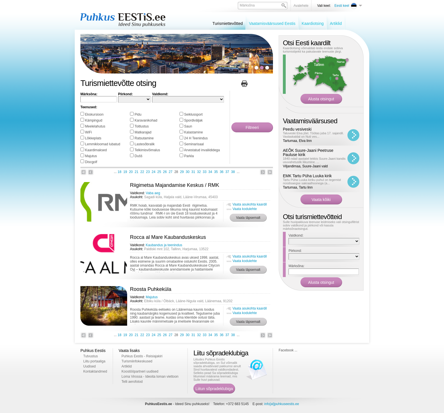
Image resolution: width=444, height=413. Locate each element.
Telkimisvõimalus (147, 150)
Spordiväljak (193, 120)
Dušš (138, 156)
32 (199, 172)
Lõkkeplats (93, 138)
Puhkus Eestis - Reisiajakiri (142, 356)
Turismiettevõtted (227, 23)
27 (170, 172)
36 (221, 172)
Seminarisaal (194, 144)
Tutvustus (90, 356)
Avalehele (301, 6)
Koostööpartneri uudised (139, 371)
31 (193, 172)
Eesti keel (341, 6)
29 (182, 172)
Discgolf (91, 162)
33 (204, 172)
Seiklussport (193, 114)
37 (227, 172)
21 (136, 172)
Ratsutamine (144, 138)
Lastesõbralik (145, 144)
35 (216, 172)
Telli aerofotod (132, 382)
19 (125, 172)
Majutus (91, 156)
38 (233, 172)
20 (131, 172)
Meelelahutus (95, 126)
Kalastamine (193, 132)
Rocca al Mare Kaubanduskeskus (168, 237)
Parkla (189, 156)
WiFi (88, 132)
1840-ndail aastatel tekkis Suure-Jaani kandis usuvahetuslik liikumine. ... (314, 160)
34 (210, 172)
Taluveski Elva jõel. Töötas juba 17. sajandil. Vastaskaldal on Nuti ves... (313, 134)
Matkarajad (143, 132)
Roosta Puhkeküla (150, 289)
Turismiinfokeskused (136, 361)
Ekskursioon (94, 114)
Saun (188, 126)
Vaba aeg (153, 193)
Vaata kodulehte (244, 209)
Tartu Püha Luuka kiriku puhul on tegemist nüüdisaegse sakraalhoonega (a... (312, 181)
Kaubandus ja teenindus (164, 245)
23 (148, 172)
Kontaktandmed (95, 371)
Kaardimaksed (96, 150)
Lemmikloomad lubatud (102, 144)
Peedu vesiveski (297, 129)
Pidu (138, 114)
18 (119, 172)
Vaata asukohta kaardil (249, 204)
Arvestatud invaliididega (202, 150)
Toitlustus (142, 126)
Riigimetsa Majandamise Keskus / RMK (174, 185)
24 (153, 172)
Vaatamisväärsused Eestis (272, 23)
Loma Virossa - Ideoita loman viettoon (149, 377)
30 (187, 172)
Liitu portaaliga (94, 361)
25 (159, 172)
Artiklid (336, 23)
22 (142, 172)
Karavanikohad (146, 120)
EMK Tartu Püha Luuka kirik (307, 176)
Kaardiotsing (313, 23)
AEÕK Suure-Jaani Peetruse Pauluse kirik (308, 152)
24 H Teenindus (196, 138)
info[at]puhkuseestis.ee (281, 404)
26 (165, 172)
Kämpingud (93, 120)
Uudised (89, 366)
